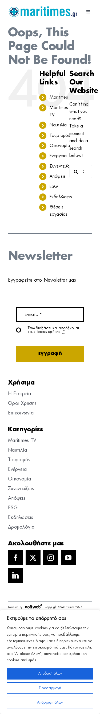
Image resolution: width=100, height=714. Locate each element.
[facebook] (15, 557)
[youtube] (68, 557)
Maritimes (59, 97)
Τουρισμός (60, 135)
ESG (54, 186)
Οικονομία (60, 145)
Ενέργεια (58, 156)
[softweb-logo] (33, 605)
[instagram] (50, 557)
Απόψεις (58, 176)
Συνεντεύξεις (62, 166)
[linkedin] (15, 575)
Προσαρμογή (50, 688)
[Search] (76, 171)
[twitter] (33, 557)
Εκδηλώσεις (61, 197)
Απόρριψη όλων (50, 702)
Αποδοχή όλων (50, 674)
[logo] (42, 8)
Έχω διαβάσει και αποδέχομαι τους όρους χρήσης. (53, 330)
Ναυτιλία (58, 125)
